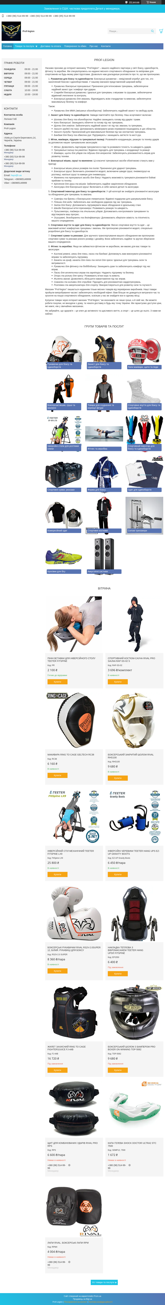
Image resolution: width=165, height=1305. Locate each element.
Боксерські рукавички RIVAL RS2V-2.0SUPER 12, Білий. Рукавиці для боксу (74, 949)
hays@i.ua (16, 175)
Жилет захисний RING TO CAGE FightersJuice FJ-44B (67, 1048)
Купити (57, 681)
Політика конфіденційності (100, 1302)
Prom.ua (97, 1296)
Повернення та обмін (75, 46)
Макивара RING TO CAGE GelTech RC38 (71, 754)
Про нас (93, 46)
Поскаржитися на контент (75, 1302)
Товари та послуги (24, 46)
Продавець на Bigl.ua (82, 1299)
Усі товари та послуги (103, 1282)
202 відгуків (134, 2)
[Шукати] (152, 31)
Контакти (106, 46)
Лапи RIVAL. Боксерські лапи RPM (68, 1242)
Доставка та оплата (50, 46)
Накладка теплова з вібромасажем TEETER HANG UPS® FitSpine (125, 950)
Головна (7, 46)
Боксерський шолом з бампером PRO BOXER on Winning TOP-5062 (131, 1048)
